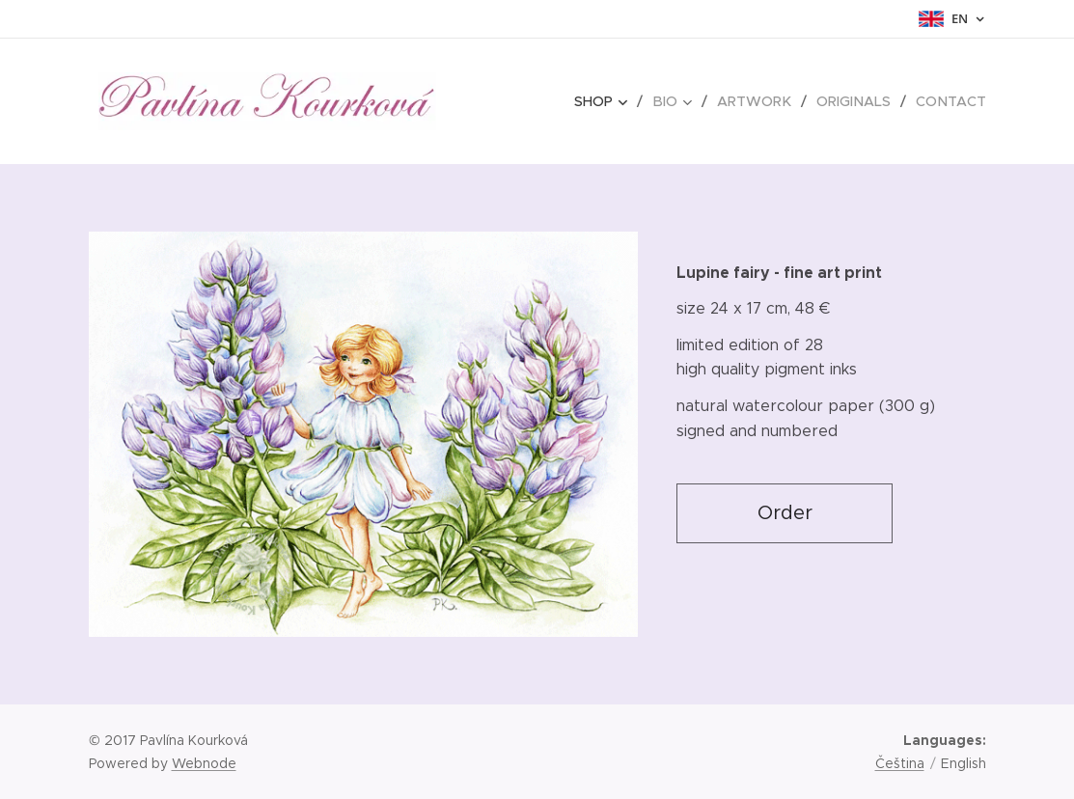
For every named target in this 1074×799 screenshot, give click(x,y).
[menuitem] (612, 101)
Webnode (204, 763)
